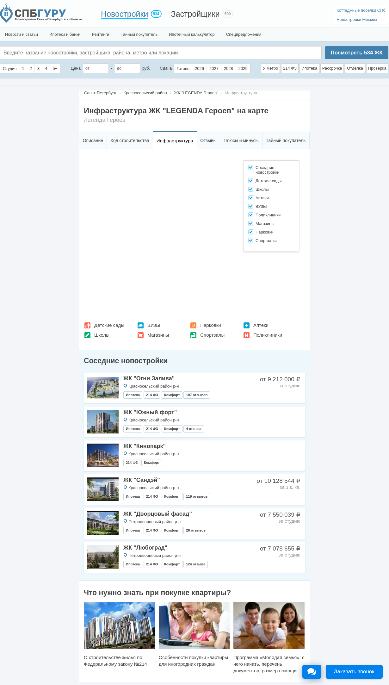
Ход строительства (129, 140)
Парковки (210, 325)
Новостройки (124, 13)
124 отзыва (195, 564)
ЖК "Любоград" (145, 548)
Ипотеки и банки (64, 34)
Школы (101, 335)
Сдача (166, 68)
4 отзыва (193, 429)
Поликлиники (267, 335)
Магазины (158, 335)
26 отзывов (196, 530)
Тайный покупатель (138, 34)
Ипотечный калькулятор (192, 34)
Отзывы (208, 140)
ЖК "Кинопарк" (144, 446)
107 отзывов (196, 395)
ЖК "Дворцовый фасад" (157, 514)
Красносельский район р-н (153, 386)
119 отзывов (196, 496)
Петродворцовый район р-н (154, 521)
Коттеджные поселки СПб (361, 10)
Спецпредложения (244, 34)
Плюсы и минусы (241, 140)
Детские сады (109, 325)
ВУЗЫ (153, 325)
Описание (93, 140)
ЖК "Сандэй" (141, 480)
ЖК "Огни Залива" (149, 378)
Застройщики (195, 13)
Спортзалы (212, 335)
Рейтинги (100, 34)
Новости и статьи (21, 34)
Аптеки (261, 325)
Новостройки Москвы (357, 19)
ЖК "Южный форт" (150, 412)
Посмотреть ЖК (356, 53)
